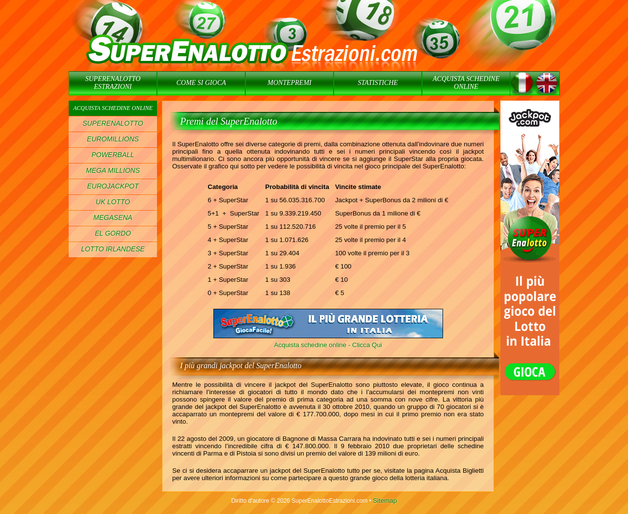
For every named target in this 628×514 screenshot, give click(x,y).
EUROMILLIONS (113, 139)
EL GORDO (113, 233)
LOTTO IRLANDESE (113, 249)
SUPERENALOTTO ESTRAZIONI (113, 82)
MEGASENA (112, 217)
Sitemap (385, 500)
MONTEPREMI (289, 82)
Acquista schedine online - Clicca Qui (328, 345)
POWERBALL (112, 155)
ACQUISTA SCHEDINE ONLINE (466, 82)
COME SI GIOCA (201, 82)
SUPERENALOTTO (112, 123)
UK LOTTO (113, 202)
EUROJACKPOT (112, 186)
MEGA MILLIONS (113, 170)
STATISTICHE (378, 82)
